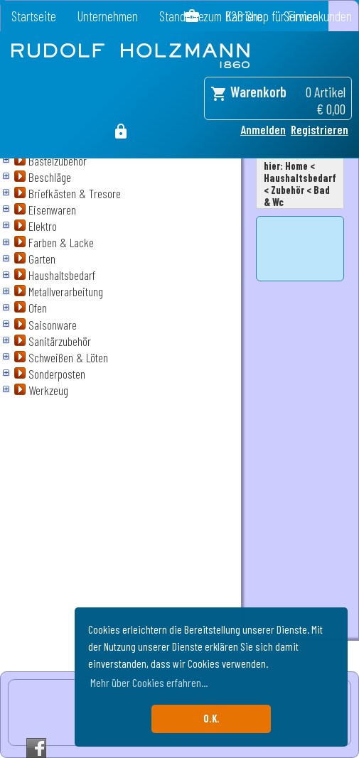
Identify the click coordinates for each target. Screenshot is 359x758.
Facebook (36, 748)
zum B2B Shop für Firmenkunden (277, 16)
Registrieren (319, 129)
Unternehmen (107, 16)
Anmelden (263, 129)
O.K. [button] (211, 719)
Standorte (181, 16)
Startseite (33, 16)
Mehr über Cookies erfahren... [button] (149, 682)
